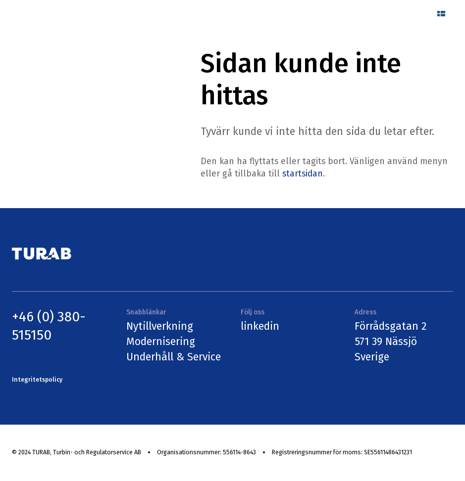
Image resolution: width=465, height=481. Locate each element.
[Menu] (418, 13)
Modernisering (160, 341)
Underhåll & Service (173, 356)
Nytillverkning (159, 326)
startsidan (302, 174)
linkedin (260, 326)
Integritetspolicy (37, 379)
